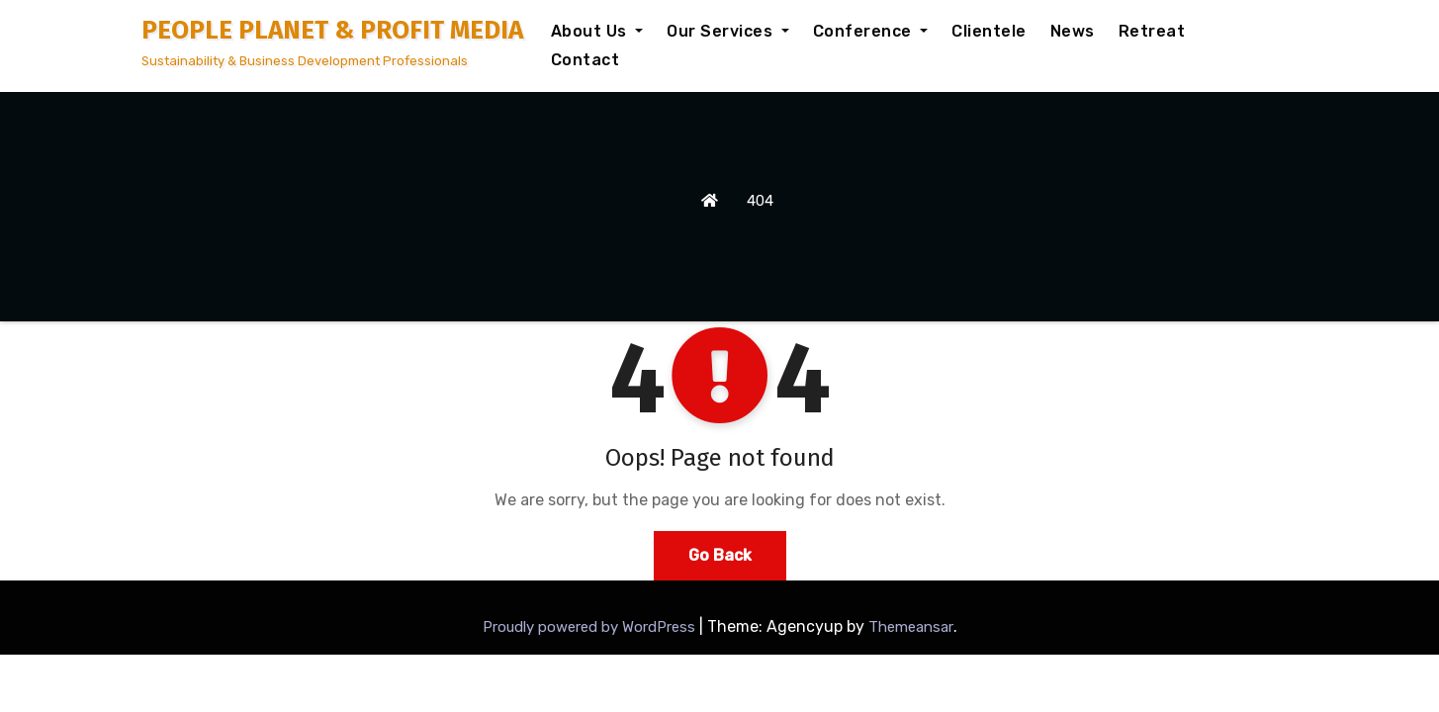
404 (760, 201)
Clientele (989, 31)
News (1072, 31)
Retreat (1152, 31)
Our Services (728, 31)
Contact (585, 59)
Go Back (720, 555)
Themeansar (910, 627)
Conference (871, 31)
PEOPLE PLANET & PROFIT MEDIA (332, 30)
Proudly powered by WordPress (591, 627)
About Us (597, 31)
